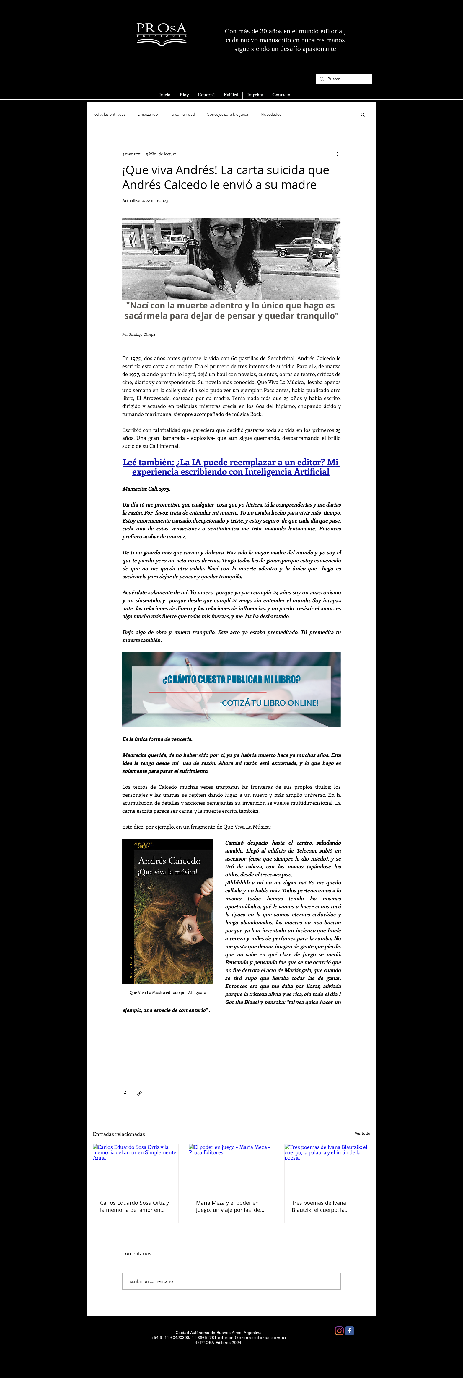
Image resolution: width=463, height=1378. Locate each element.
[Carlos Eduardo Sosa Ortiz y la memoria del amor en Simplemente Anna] (135, 1168)
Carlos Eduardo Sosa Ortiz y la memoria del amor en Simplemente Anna (134, 1206)
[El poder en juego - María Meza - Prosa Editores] (231, 1168)
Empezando (147, 114)
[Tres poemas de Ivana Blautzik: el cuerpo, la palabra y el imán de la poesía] (327, 1168)
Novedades (271, 114)
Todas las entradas (109, 114)
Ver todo (362, 1133)
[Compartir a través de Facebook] (125, 1093)
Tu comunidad (182, 114)
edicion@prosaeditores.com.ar (252, 1337)
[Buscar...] (343, 79)
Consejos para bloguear (228, 114)
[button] (363, 114)
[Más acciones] (337, 153)
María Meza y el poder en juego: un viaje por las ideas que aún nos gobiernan (231, 1206)
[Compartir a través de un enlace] (139, 1093)
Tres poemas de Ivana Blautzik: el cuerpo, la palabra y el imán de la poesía (320, 1206)
